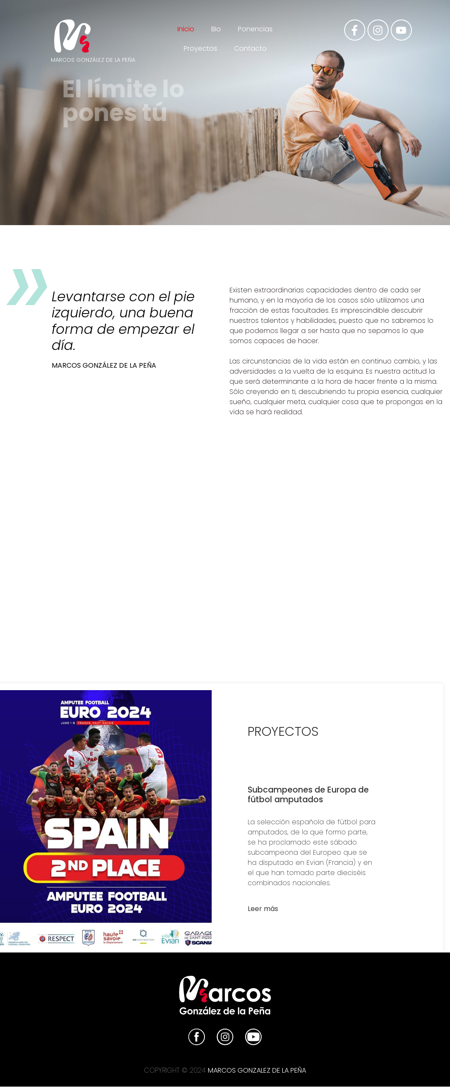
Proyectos (200, 48)
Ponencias (255, 29)
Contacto (250, 48)
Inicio (185, 29)
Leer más (263, 909)
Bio (216, 29)
